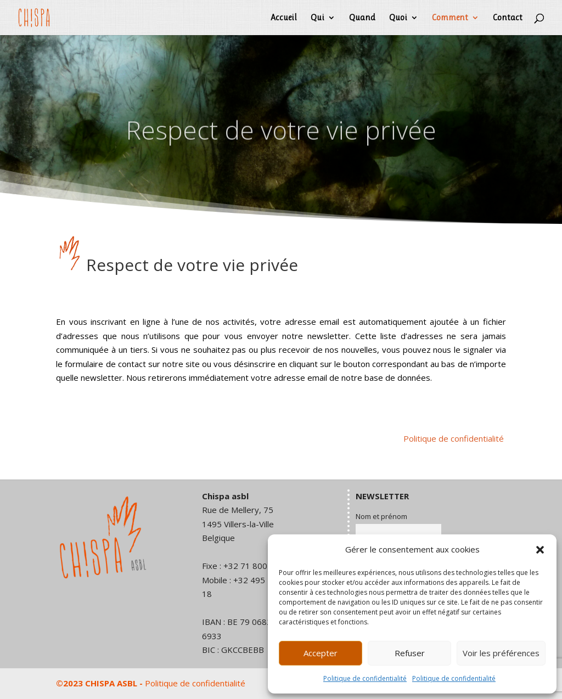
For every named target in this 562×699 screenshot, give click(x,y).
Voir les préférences (501, 652)
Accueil (284, 18)
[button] (540, 549)
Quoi (398, 18)
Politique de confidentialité (365, 678)
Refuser (410, 652)
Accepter (321, 652)
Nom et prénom (381, 516)
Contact (507, 18)
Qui (317, 18)
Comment (450, 18)
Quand (362, 18)
